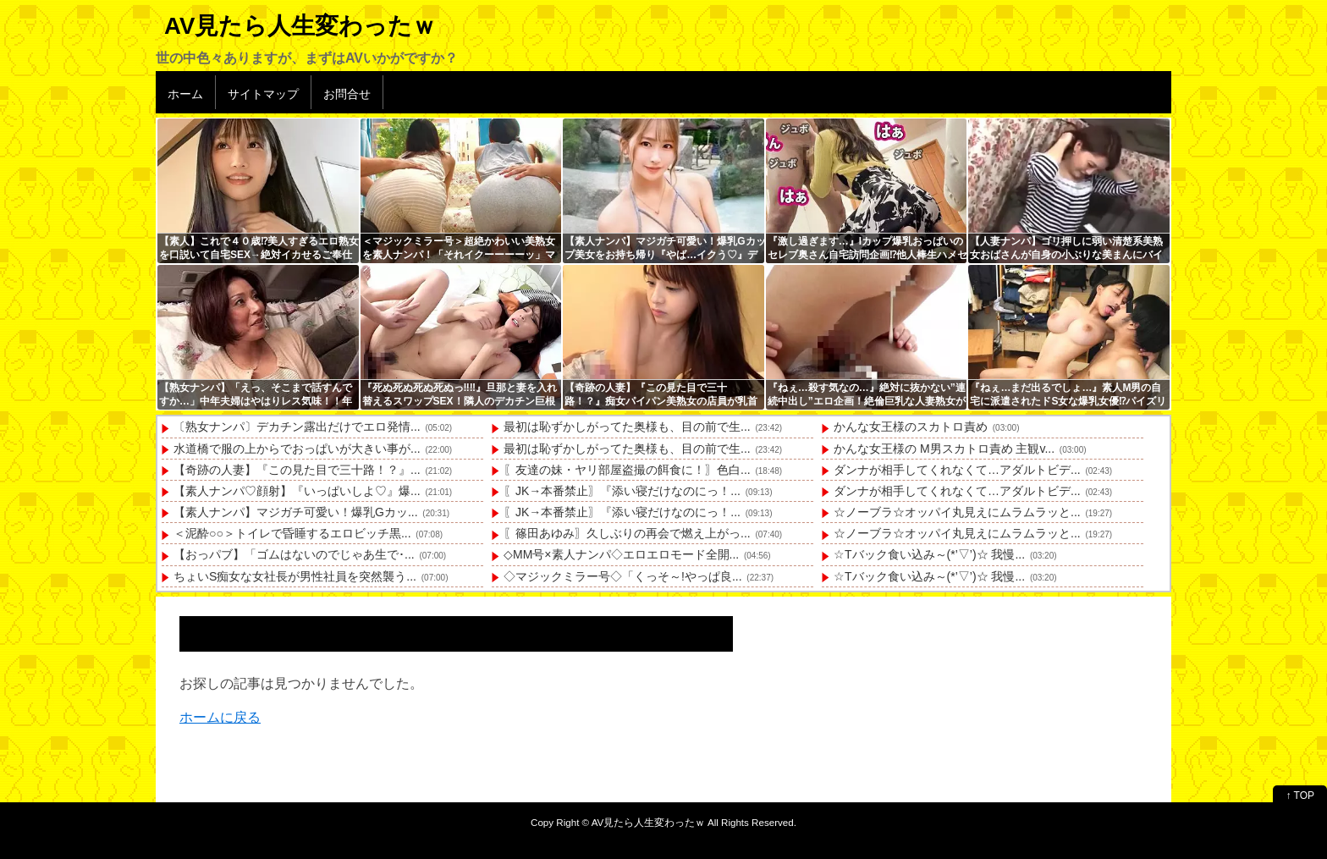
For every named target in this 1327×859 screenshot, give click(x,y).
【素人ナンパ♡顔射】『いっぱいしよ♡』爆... (297, 491)
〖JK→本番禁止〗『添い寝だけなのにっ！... (622, 491)
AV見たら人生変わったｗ (300, 26)
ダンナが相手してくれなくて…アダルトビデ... (957, 469)
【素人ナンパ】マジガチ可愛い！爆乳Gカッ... (295, 512)
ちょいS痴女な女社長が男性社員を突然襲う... (294, 576)
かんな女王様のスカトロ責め (911, 426)
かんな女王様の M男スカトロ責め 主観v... (944, 448)
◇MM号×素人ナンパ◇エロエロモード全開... (621, 554)
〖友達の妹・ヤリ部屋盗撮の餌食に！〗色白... (627, 469)
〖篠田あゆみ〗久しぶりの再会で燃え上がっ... (627, 533)
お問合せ (347, 94)
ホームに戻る (220, 717)
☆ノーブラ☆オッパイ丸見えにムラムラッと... (957, 512)
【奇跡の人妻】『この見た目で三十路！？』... (297, 469)
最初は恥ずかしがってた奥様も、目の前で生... (627, 426)
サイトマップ (263, 94)
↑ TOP (1300, 795)
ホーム (185, 94)
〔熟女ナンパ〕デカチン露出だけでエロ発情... (297, 426)
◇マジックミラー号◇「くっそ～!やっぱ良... (623, 576)
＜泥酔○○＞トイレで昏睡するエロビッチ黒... (292, 533)
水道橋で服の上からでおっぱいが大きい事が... (297, 448)
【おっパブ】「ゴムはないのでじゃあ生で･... (294, 554)
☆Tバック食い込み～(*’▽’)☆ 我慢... (929, 554)
